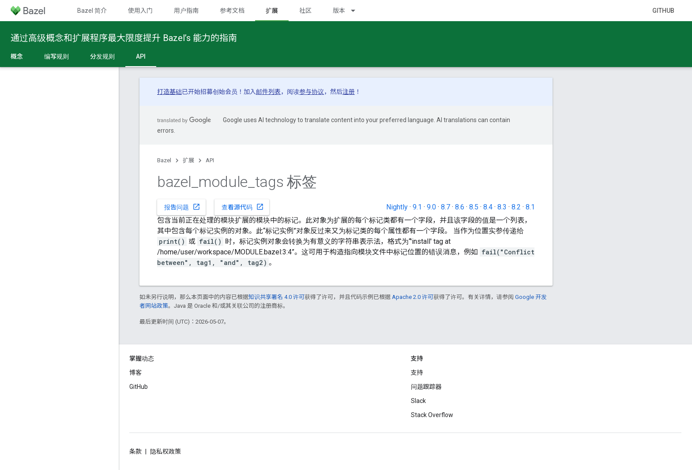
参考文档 (232, 10)
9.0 (431, 207)
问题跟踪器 (426, 386)
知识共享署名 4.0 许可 (276, 297)
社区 (305, 10)
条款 (135, 451)
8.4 (488, 207)
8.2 (516, 207)
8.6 (459, 207)
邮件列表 (268, 91)
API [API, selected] (141, 56)
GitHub (663, 10)
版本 (339, 10)
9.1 (417, 207)
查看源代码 (243, 207)
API (210, 160)
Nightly (397, 207)
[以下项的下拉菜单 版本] (357, 10)
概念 (17, 56)
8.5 (473, 207)
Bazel (164, 160)
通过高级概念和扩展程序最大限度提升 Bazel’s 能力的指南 (124, 38)
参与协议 (311, 91)
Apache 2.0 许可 (412, 297)
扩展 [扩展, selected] (272, 10)
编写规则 (56, 56)
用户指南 (186, 10)
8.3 (502, 207)
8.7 (445, 207)
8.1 (530, 207)
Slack (418, 400)
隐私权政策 (165, 451)
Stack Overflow (432, 414)
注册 (348, 91)
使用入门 (140, 10)
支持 (417, 372)
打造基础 (169, 91)
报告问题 (182, 207)
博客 (135, 372)
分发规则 (102, 56)
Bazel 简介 (92, 10)
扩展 (188, 160)
